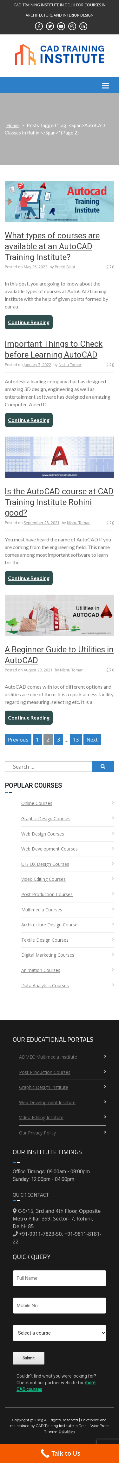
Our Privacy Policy (37, 1133)
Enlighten (66, 1431)
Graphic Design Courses (45, 818)
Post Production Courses (47, 894)
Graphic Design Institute (43, 1087)
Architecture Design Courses (50, 925)
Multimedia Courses (41, 910)
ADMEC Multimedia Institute (48, 1057)
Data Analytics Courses (45, 985)
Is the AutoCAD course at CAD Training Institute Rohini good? (59, 502)
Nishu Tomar (70, 364)
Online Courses (36, 803)
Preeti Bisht (65, 267)
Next (92, 739)
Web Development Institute (47, 1102)
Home (12, 125)
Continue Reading (29, 322)
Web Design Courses (42, 834)
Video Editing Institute (41, 1117)
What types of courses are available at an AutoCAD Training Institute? (52, 246)
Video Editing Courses (43, 879)
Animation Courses (40, 970)
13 (76, 739)
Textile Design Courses (45, 940)
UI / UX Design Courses (45, 864)
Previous (18, 739)
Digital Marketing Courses (47, 955)
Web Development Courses (49, 849)
